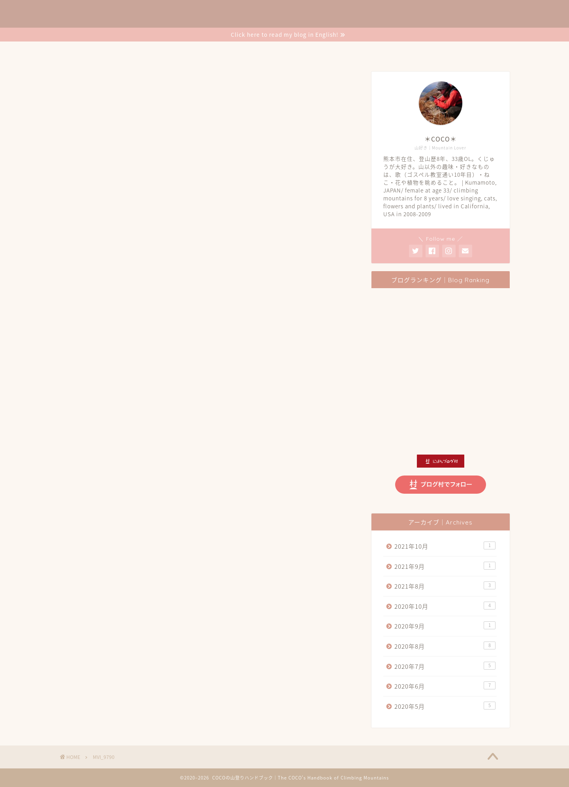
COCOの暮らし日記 (364, 51)
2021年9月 (445, 566)
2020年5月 (445, 706)
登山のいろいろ (296, 51)
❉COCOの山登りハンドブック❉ (284, 14)
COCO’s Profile (183, 51)
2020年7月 (445, 666)
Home (132, 51)
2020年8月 (445, 646)
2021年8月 (445, 586)
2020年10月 (445, 606)
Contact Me (428, 51)
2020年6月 (445, 686)
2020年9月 (445, 625)
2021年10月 (445, 546)
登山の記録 (241, 51)
